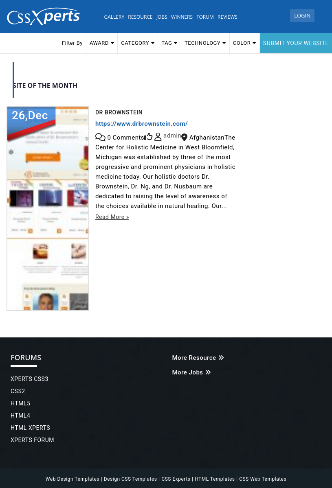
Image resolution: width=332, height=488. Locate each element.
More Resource (198, 357)
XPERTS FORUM (32, 440)
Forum (204, 16)
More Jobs (191, 372)
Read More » (112, 217)
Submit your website (296, 43)
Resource (140, 16)
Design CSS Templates (131, 479)
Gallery (114, 16)
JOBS (161, 16)
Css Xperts (45, 16)
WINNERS (182, 16)
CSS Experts (176, 479)
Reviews (227, 16)
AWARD (102, 42)
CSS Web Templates (262, 479)
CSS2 (18, 391)
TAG (169, 42)
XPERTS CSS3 (29, 379)
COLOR (244, 42)
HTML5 (20, 403)
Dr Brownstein (119, 112)
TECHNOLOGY (205, 42)
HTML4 (20, 415)
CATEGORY (137, 42)
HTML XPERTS (30, 428)
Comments (125, 137)
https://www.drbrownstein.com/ (141, 123)
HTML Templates (215, 479)
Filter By (72, 43)
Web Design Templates (73, 479)
